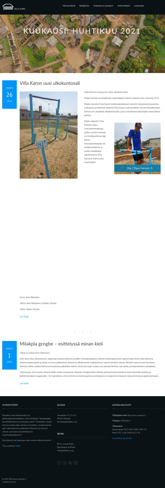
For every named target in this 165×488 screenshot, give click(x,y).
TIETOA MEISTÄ (69, 6)
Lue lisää (24, 316)
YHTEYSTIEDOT (123, 6)
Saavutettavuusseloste (122, 438)
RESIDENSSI (84, 6)
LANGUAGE (139, 6)
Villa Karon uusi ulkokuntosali (50, 83)
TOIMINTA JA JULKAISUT (103, 6)
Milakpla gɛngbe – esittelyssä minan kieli (61, 344)
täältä (17, 445)
